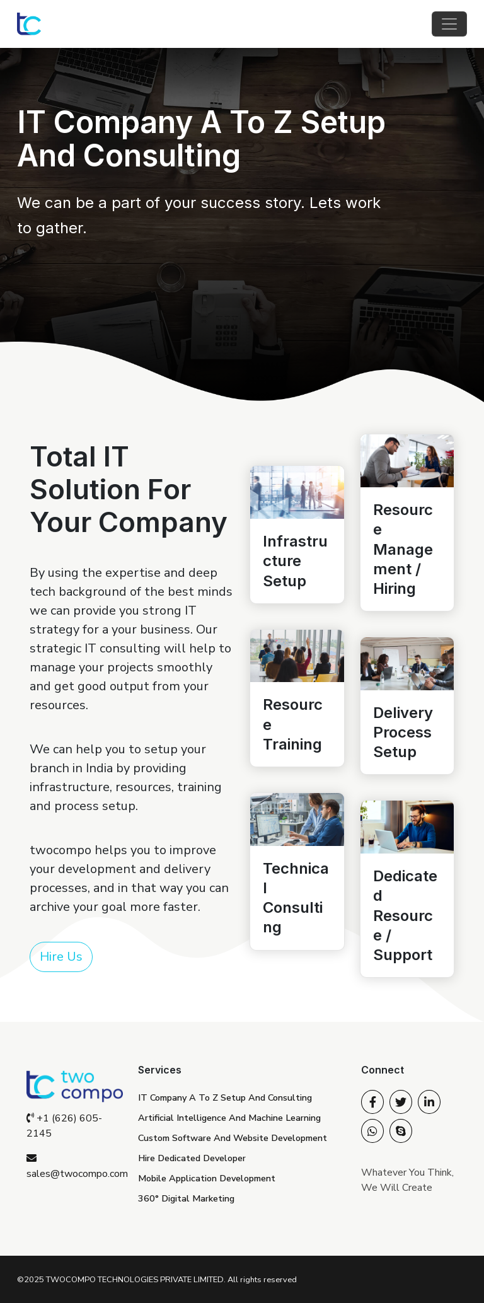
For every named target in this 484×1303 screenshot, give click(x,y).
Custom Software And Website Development (232, 1138)
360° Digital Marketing (186, 1198)
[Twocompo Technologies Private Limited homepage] (29, 24)
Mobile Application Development (206, 1178)
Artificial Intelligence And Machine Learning (229, 1117)
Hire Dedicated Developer (192, 1158)
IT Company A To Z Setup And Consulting (225, 1097)
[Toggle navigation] (449, 24)
